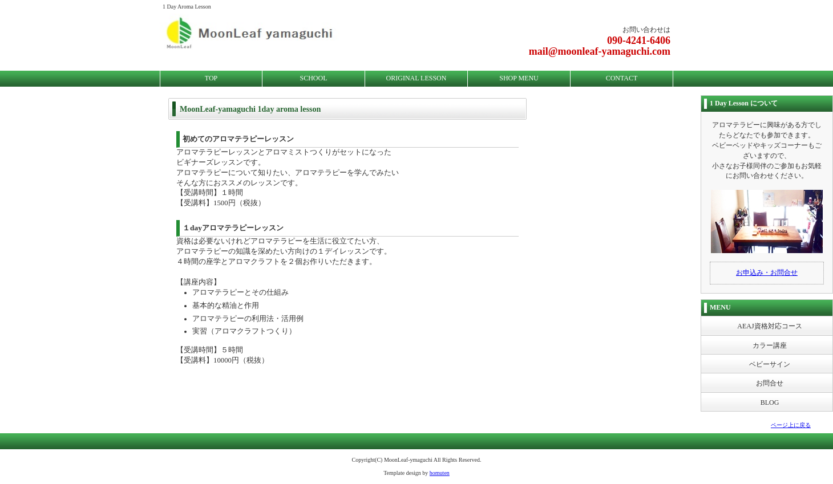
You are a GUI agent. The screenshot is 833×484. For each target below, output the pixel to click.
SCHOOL (313, 78)
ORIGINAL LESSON (416, 78)
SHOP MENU (519, 78)
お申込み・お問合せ (767, 272)
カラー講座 (770, 345)
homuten (440, 473)
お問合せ (769, 383)
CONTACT (622, 78)
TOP (211, 78)
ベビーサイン (769, 364)
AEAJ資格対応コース (769, 326)
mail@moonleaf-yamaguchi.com (599, 51)
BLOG (770, 402)
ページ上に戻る (791, 425)
